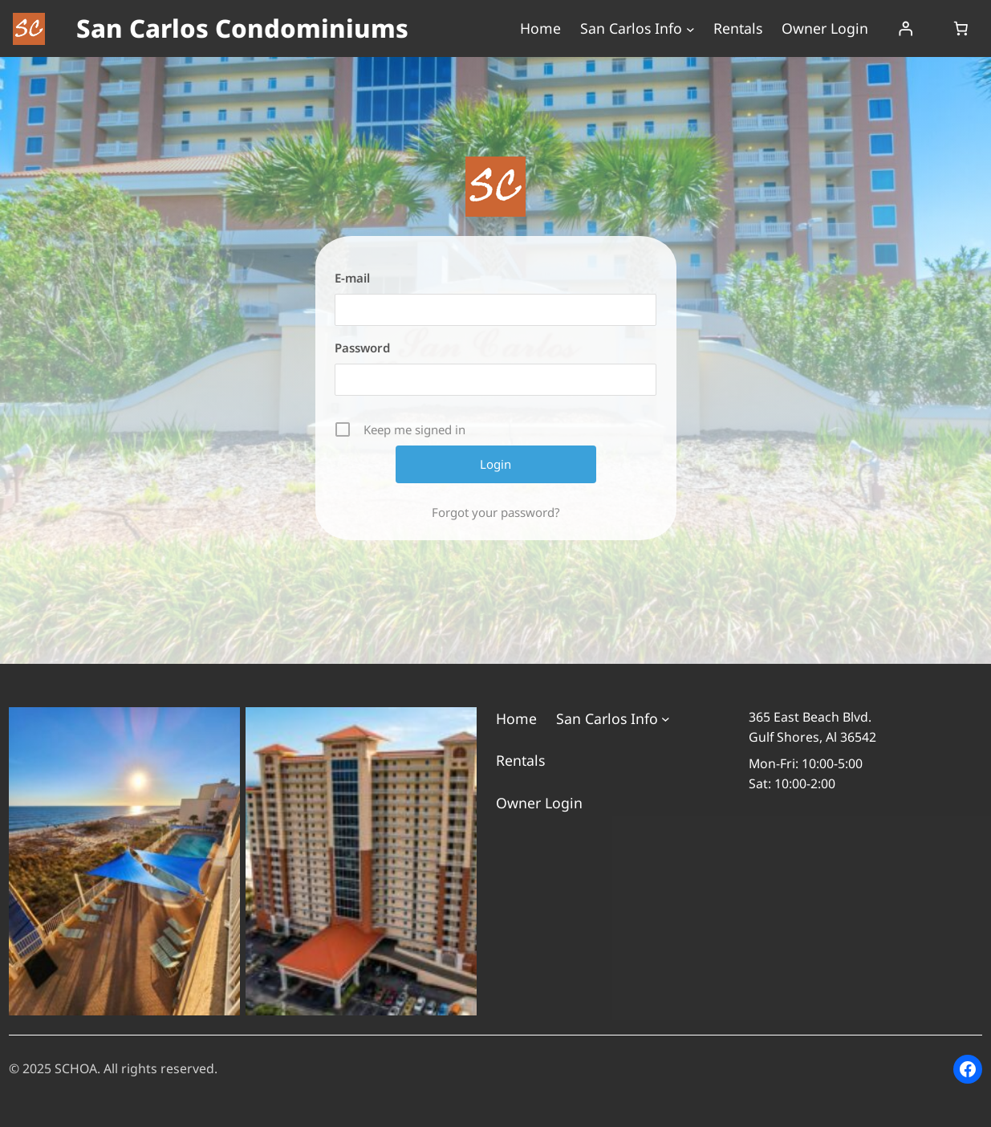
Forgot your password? (496, 512)
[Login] (905, 29)
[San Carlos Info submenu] (690, 28)
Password (362, 348)
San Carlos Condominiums (242, 28)
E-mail (352, 278)
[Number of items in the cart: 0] (960, 29)
